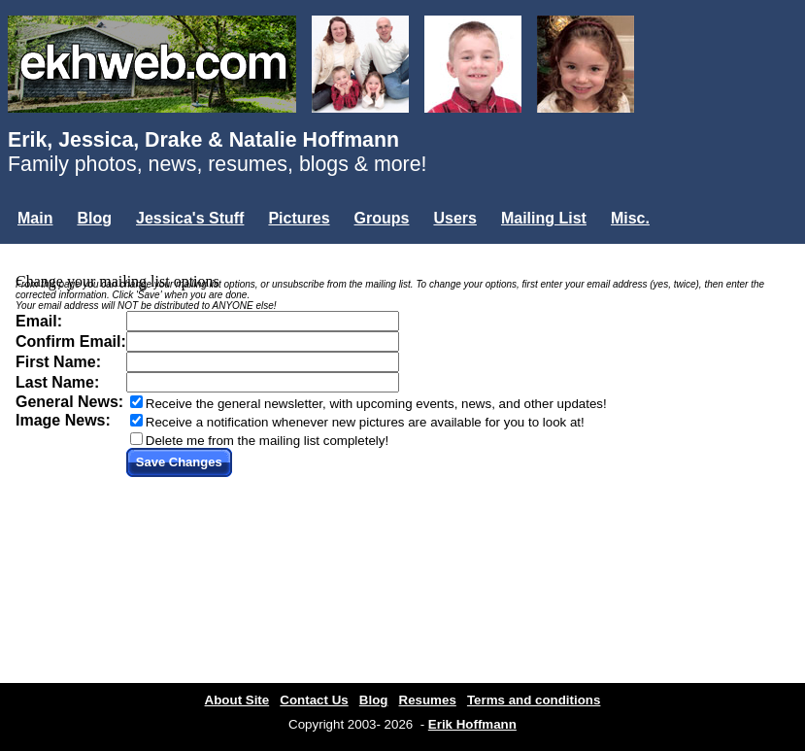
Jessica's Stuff (190, 218)
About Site (237, 700)
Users (454, 218)
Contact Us (314, 700)
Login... (48, 251)
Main (34, 218)
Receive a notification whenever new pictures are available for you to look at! (365, 422)
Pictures (298, 218)
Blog (94, 218)
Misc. (630, 218)
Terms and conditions (534, 700)
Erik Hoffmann (472, 724)
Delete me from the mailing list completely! (267, 440)
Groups (382, 218)
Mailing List (544, 218)
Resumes (427, 700)
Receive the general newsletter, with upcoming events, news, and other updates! (376, 403)
